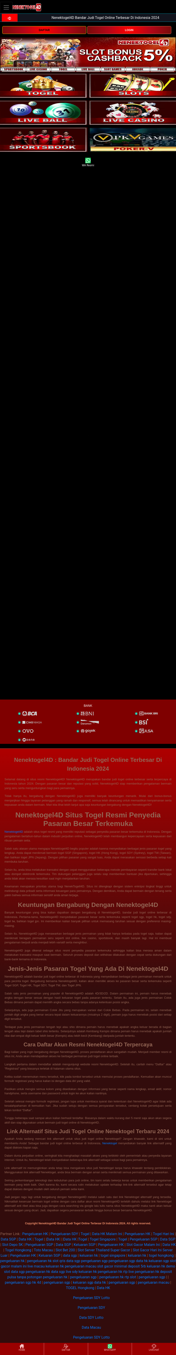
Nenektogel (109, 1143)
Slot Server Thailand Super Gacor (104, 1250)
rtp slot (130, 1277)
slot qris (59, 1261)
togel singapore (112, 1255)
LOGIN (129, 30)
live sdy (72, 1272)
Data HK (25, 1239)
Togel (85, 1234)
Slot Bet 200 (65, 1250)
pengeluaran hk (12, 1261)
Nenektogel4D (13, 831)
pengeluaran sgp (94, 1261)
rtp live (128, 1272)
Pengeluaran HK (35, 1234)
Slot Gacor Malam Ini (143, 1245)
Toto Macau (43, 1250)
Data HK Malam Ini (107, 1234)
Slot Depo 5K (12, 1245)
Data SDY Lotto (91, 1317)
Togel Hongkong (18, 1250)
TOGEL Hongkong (80, 1288)
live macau (36, 1266)
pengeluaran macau (80, 1266)
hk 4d (36, 1282)
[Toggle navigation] (6, 7)
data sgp (70, 1255)
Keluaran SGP (85, 1245)
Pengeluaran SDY (64, 1234)
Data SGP (8, 1239)
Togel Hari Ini (163, 1234)
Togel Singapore (103, 1239)
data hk (142, 1261)
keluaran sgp (159, 1261)
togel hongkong (161, 1255)
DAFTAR (44, 30)
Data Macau (91, 1327)
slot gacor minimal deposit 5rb (121, 1266)
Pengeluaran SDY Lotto (91, 1298)
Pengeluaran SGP (143, 1239)
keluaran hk (89, 1255)
